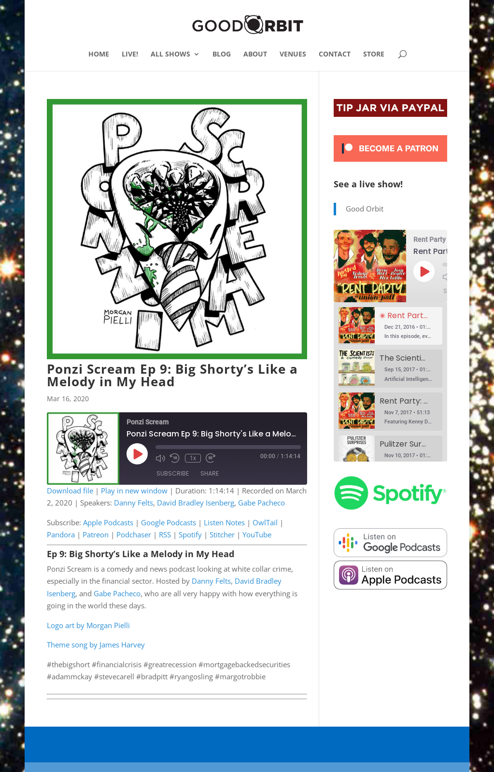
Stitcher (222, 534)
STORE (373, 54)
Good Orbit (364, 208)
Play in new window (134, 490)
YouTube (256, 534)
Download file (70, 490)
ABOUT (255, 54)
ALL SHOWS (170, 54)
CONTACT (335, 54)
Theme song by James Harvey (96, 644)
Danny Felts (133, 502)
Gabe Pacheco (261, 502)
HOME (98, 54)
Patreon (96, 534)
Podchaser (133, 534)
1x (192, 458)
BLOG (221, 54)
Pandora (61, 534)
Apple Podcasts (108, 522)
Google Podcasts (168, 522)
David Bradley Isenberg (195, 502)
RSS (165, 534)
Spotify (190, 534)
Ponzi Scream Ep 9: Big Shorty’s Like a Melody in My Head (172, 375)
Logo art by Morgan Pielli (88, 625)
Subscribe (172, 474)
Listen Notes (224, 522)
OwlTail (265, 522)
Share (209, 474)
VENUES (293, 54)
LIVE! (130, 54)
